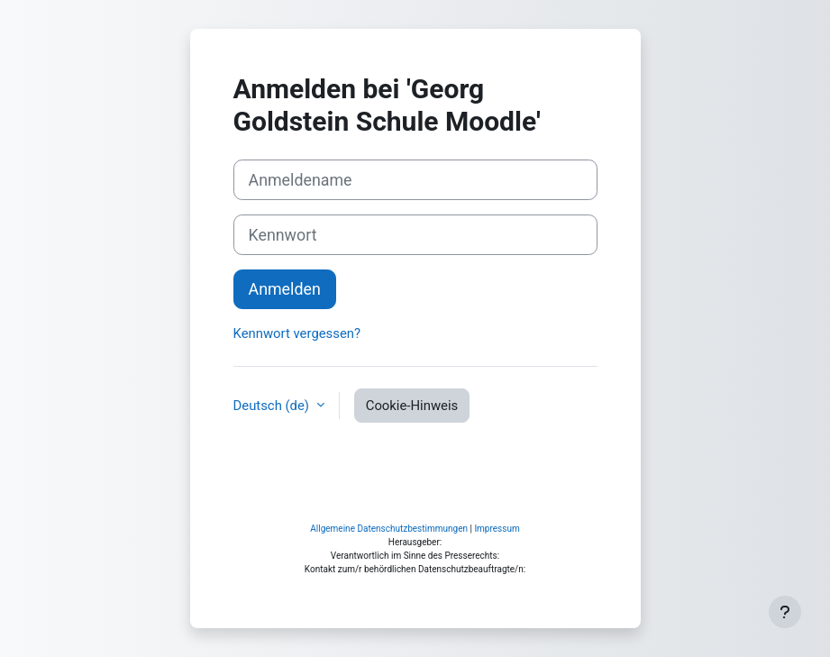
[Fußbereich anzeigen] (785, 612)
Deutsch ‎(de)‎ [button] (273, 405)
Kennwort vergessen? (297, 333)
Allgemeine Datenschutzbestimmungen (389, 529)
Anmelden (285, 288)
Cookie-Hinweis (412, 405)
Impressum (496, 529)
